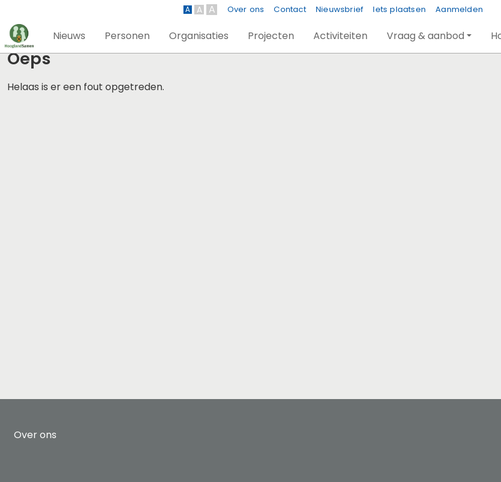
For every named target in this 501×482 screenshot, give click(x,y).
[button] (69, 36)
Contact (290, 9)
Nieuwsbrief (339, 9)
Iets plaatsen (399, 9)
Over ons (246, 9)
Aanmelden (459, 9)
